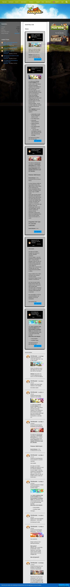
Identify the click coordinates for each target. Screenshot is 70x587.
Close (67, 585)
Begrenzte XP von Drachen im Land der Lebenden (35, 241)
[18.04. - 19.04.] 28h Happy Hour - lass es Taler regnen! (35, 36)
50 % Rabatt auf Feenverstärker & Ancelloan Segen (35, 313)
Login (62, 1)
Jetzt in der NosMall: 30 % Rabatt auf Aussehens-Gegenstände (36, 567)
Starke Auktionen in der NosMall (10, 47)
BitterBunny (17, 33)
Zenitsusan (6, 45)
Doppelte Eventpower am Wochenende (35, 150)
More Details (61, 585)
